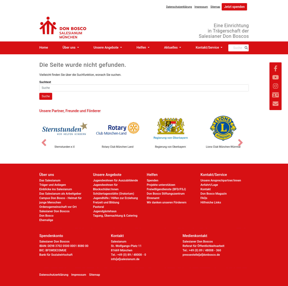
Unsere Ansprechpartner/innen (221, 180)
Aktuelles (171, 47)
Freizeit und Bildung (106, 202)
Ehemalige (46, 220)
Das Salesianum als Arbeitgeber (60, 193)
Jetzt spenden (234, 7)
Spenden (152, 180)
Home (43, 47)
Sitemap (215, 6)
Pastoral (98, 207)
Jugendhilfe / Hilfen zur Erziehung (115, 198)
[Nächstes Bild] (242, 139)
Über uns (69, 47)
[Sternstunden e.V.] (64, 128)
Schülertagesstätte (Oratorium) (113, 193)
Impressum (201, 6)
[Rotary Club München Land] (117, 128)
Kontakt (206, 189)
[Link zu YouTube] (275, 77)
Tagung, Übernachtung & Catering (115, 215)
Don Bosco (46, 215)
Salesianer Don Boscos (54, 211)
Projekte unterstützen (161, 185)
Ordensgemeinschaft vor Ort (58, 207)
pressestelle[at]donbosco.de (201, 254)
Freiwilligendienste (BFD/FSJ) (166, 189)
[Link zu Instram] (275, 86)
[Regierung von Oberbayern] (170, 128)
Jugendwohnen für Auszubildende (115, 180)
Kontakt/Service (208, 47)
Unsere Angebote (106, 47)
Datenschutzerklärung (179, 6)
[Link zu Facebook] (275, 68)
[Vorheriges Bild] (45, 139)
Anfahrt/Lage (209, 185)
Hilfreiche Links (211, 202)
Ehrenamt (153, 198)
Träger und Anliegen (52, 185)
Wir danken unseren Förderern (166, 202)
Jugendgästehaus (105, 211)
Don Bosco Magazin (214, 193)
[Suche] (245, 47)
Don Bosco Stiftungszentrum (166, 193)
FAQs (204, 198)
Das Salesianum (49, 180)
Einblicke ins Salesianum (55, 189)
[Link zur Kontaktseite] (275, 95)
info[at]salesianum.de (125, 259)
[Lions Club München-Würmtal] (223, 128)
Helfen (141, 47)
